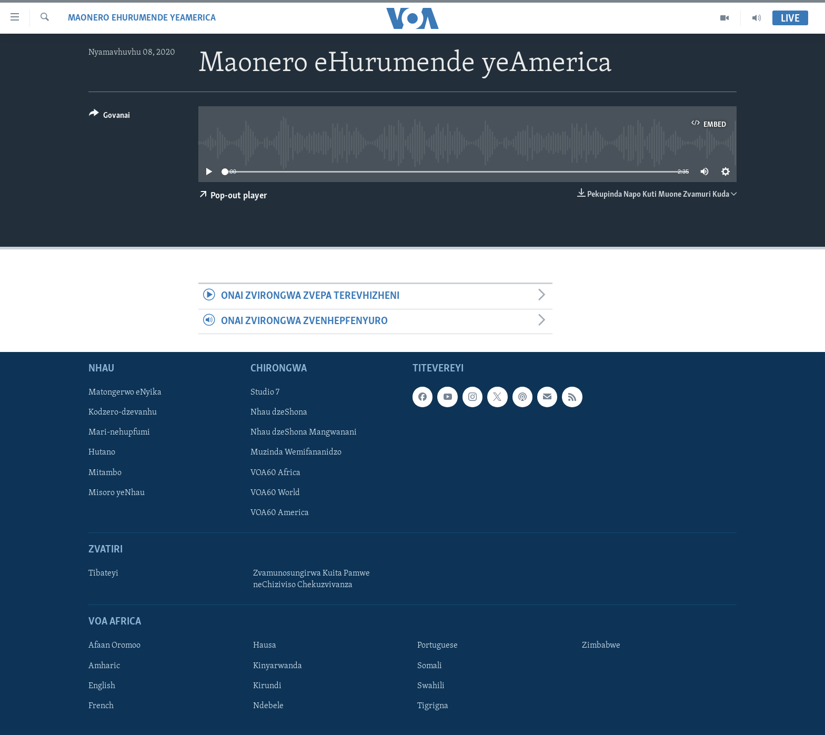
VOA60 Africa (275, 472)
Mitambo (105, 472)
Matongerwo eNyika (125, 392)
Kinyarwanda (277, 665)
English (101, 685)
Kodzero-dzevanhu (122, 412)
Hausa (264, 645)
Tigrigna (432, 706)
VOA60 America (279, 513)
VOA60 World (275, 492)
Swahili (431, 685)
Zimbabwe (601, 645)
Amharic (104, 665)
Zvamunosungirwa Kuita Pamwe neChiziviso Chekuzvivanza (311, 579)
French (101, 706)
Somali (429, 665)
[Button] (109, 117)
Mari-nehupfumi (119, 432)
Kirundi (267, 685)
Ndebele (268, 706)
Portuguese (437, 645)
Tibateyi (103, 573)
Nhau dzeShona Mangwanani (303, 432)
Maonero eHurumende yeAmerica (142, 18)
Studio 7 (264, 392)
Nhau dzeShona (278, 412)
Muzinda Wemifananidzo (295, 452)
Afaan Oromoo (114, 645)
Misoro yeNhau (116, 492)
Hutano (101, 452)
